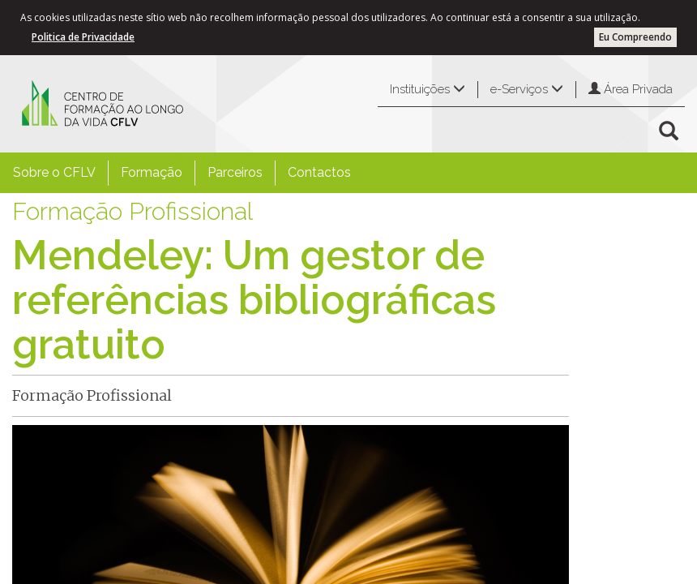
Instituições (427, 89)
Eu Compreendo (635, 37)
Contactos (319, 172)
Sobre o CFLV (54, 172)
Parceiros (235, 172)
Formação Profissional (132, 211)
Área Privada (630, 89)
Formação (151, 172)
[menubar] (182, 172)
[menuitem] (54, 172)
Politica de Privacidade (83, 37)
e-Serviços (526, 89)
